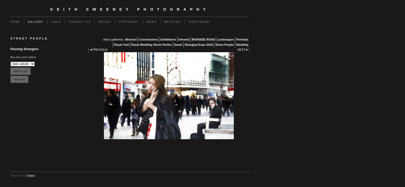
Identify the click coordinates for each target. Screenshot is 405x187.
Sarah (178, 44)
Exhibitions (168, 39)
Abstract (130, 39)
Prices (104, 22)
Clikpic (30, 175)
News (151, 22)
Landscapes (225, 39)
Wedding (242, 44)
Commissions (148, 39)
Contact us (80, 22)
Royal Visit (121, 44)
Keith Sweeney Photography (130, 9)
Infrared (183, 39)
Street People (224, 44)
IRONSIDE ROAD (203, 39)
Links (56, 22)
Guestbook (199, 22)
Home (15, 22)
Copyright (129, 22)
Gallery (35, 22)
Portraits (242, 39)
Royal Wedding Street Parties (151, 44)
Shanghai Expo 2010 (199, 44)
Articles (172, 22)
